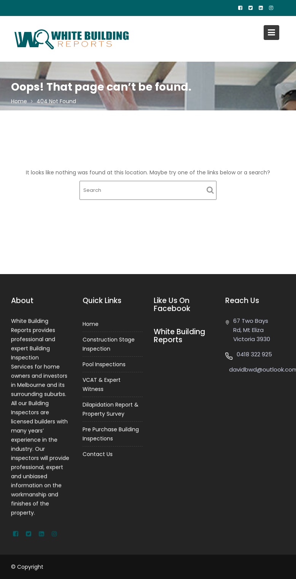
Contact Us (98, 453)
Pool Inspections (104, 364)
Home (91, 325)
